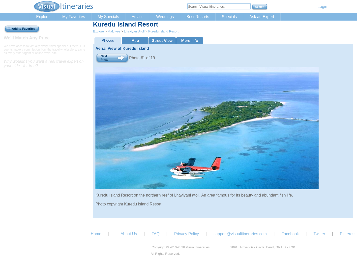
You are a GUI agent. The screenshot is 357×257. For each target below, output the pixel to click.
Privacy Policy (186, 234)
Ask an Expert (261, 17)
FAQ (155, 234)
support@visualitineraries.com (240, 234)
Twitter (319, 234)
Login (322, 6)
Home (96, 234)
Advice (138, 17)
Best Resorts (197, 17)
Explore (43, 17)
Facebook (290, 234)
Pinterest (348, 234)
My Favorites (73, 17)
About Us (128, 234)
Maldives (114, 31)
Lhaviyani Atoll (134, 31)
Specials (229, 17)
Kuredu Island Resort (163, 31)
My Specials (108, 17)
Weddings (165, 17)
